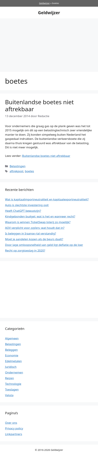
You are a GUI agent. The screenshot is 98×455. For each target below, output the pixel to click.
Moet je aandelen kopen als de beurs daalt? (34, 239)
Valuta (9, 395)
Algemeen (12, 338)
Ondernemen (14, 372)
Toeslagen (12, 389)
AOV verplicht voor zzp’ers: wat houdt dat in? (34, 228)
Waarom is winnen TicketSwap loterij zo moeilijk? (37, 222)
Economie (11, 355)
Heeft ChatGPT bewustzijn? (23, 211)
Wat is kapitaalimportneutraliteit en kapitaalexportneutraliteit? (47, 199)
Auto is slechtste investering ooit (27, 205)
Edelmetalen (13, 361)
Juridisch (10, 367)
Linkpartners (13, 434)
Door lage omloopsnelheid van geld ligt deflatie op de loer (44, 245)
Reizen (9, 378)
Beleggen (11, 350)
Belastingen (17, 166)
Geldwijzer (44, 3)
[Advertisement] (49, 43)
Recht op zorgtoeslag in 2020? (25, 250)
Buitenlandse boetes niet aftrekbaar (39, 105)
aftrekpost (16, 171)
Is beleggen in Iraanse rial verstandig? (30, 233)
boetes (29, 171)
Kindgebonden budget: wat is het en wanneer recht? (40, 216)
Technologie (13, 384)
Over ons (11, 423)
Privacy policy (14, 428)
